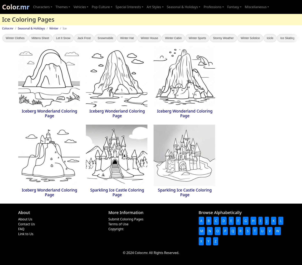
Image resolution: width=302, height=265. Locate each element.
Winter (53, 28)
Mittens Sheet (40, 38)
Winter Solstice (250, 38)
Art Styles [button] (154, 7)
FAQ (21, 229)
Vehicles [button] (79, 7)
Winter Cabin (173, 38)
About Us (25, 219)
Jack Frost (84, 38)
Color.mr (16, 6)
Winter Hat (127, 38)
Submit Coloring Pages (126, 219)
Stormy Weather (223, 38)
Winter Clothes (15, 38)
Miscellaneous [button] (256, 7)
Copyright (116, 229)
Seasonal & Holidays (31, 28)
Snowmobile (105, 38)
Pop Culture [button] (101, 7)
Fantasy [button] (233, 7)
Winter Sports (197, 38)
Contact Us (26, 224)
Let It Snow (63, 38)
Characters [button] (41, 7)
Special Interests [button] (128, 7)
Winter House (149, 38)
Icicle (270, 38)
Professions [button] (212, 7)
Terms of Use (118, 224)
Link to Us (25, 234)
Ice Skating (287, 38)
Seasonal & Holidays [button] (182, 7)
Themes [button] (62, 7)
